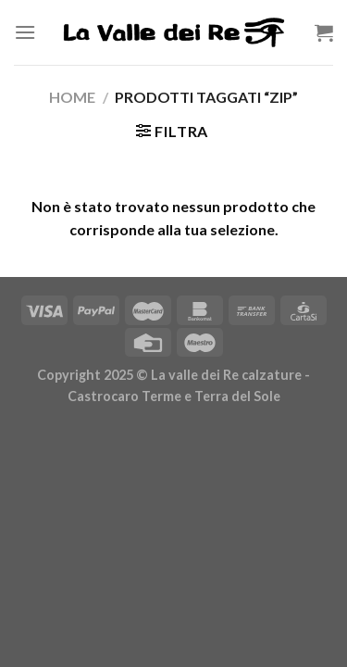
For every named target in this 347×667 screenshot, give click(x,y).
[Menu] (25, 32)
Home (72, 97)
